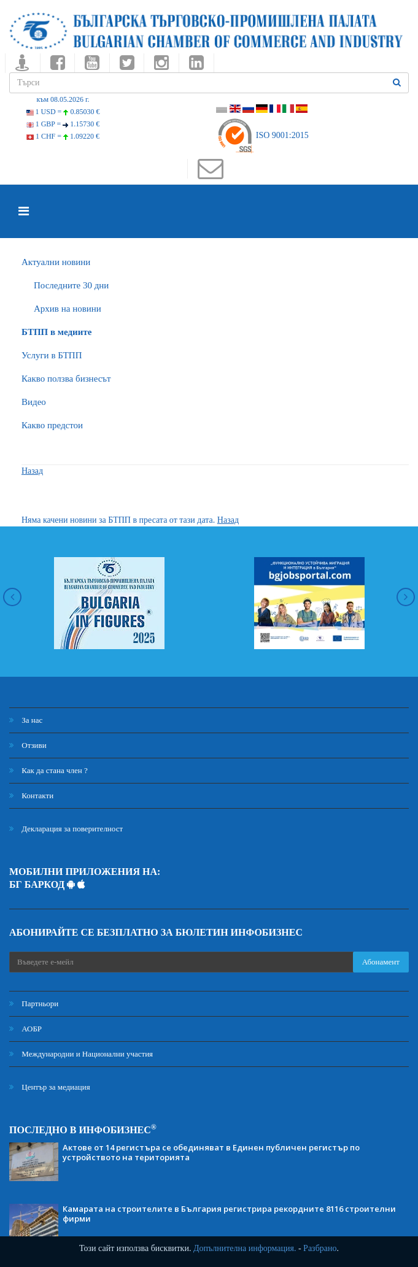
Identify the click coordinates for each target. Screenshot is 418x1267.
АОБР (25, 1028)
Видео (33, 402)
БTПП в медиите (56, 332)
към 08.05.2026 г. (62, 99)
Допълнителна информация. (244, 1248)
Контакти (31, 795)
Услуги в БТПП (51, 355)
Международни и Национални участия (81, 1053)
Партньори (33, 1003)
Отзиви (28, 745)
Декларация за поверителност (66, 828)
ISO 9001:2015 (262, 135)
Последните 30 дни (71, 285)
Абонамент (381, 961)
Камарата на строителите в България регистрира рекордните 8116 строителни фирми (229, 1213)
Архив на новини (67, 309)
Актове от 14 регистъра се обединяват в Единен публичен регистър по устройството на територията (211, 1152)
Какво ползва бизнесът (66, 378)
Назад (32, 471)
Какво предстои (52, 425)
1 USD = (63, 111)
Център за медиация (49, 1087)
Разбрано (319, 1248)
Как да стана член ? (48, 770)
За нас (25, 720)
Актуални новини (55, 262)
